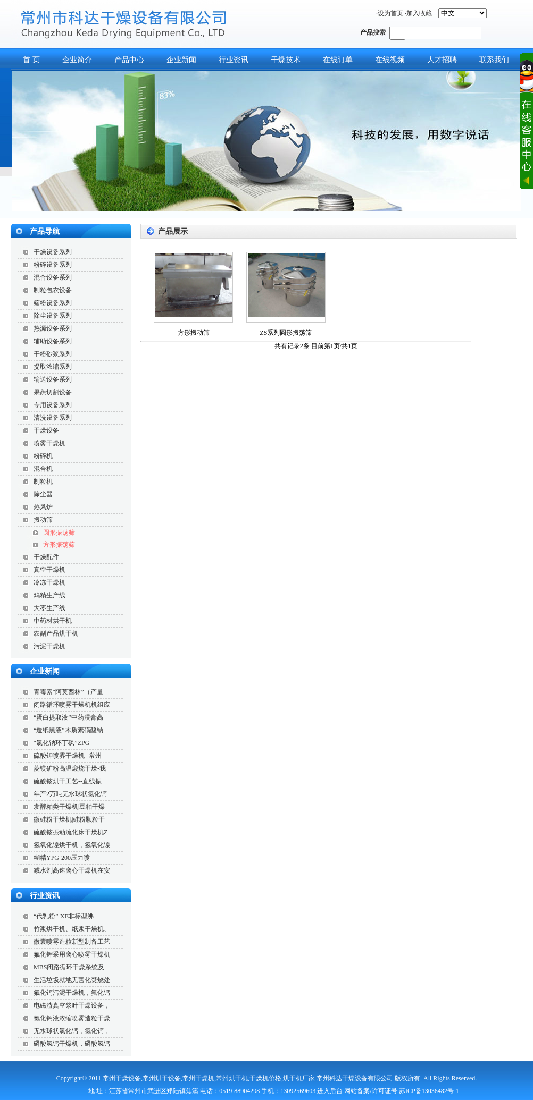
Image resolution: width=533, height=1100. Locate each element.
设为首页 (390, 13)
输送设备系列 (53, 379)
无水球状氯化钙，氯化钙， (72, 1031)
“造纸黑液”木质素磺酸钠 (68, 730)
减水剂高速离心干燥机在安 (72, 870)
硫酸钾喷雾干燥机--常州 (68, 755)
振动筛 (43, 519)
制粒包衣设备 (53, 290)
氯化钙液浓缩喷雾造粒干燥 (72, 1018)
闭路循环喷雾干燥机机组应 (72, 704)
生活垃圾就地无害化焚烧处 (72, 980)
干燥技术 (286, 60)
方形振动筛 (194, 332)
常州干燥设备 (122, 1078)
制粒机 (43, 481)
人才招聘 (442, 60)
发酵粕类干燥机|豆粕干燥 (69, 806)
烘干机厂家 (299, 1078)
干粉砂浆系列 (53, 354)
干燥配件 (46, 557)
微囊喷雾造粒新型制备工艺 (72, 941)
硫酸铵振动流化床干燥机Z (70, 832)
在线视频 (390, 60)
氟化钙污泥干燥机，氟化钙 (72, 992)
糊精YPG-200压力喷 (62, 857)
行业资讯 (233, 60)
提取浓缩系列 (53, 366)
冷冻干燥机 (49, 582)
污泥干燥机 (49, 646)
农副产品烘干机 (56, 633)
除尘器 (43, 494)
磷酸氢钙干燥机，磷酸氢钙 (72, 1043)
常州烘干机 (232, 1078)
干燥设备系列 (53, 252)
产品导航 (45, 231)
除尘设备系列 (53, 315)
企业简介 (77, 60)
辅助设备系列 (53, 341)
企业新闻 (181, 60)
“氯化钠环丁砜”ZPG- (62, 743)
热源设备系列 (53, 328)
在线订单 (338, 60)
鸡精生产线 (49, 595)
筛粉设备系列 (53, 303)
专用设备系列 (53, 405)
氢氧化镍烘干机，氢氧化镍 (72, 845)
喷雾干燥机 (49, 443)
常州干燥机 (198, 1078)
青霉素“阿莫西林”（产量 (68, 692)
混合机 (43, 468)
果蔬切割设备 (53, 392)
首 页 (31, 60)
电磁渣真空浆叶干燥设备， (72, 1005)
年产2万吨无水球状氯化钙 (70, 794)
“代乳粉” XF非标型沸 (64, 916)
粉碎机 (43, 456)
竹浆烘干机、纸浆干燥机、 (72, 929)
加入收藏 (419, 13)
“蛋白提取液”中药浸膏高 (68, 717)
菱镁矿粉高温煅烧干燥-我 (70, 768)
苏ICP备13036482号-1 (429, 1091)
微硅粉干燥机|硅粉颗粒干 (69, 819)
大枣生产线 (49, 608)
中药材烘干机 (53, 620)
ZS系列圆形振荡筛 (286, 332)
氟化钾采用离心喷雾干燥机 (72, 954)
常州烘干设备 (162, 1078)
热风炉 (43, 507)
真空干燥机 (49, 569)
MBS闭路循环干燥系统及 (69, 967)
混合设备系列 (53, 277)
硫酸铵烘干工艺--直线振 (68, 781)
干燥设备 (46, 430)
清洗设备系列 (53, 417)
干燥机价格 (265, 1078)
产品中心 (129, 60)
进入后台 (330, 1091)
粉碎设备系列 (53, 264)
